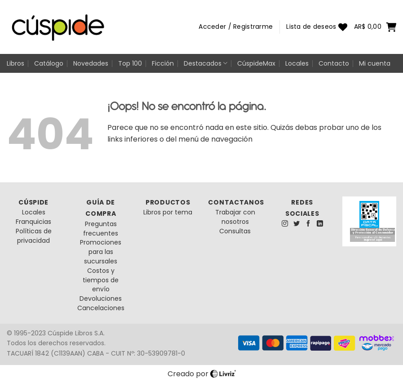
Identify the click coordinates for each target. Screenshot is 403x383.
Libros (15, 63)
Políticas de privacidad (34, 236)
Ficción (163, 63)
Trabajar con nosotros (235, 217)
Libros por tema (167, 212)
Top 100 (130, 63)
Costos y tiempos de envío (101, 280)
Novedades (90, 63)
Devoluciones (101, 298)
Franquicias (33, 221)
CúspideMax (256, 63)
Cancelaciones (100, 307)
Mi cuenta (374, 63)
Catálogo (48, 63)
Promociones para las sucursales (100, 252)
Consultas (235, 231)
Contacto (334, 63)
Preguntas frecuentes (100, 228)
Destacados (205, 63)
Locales (297, 63)
